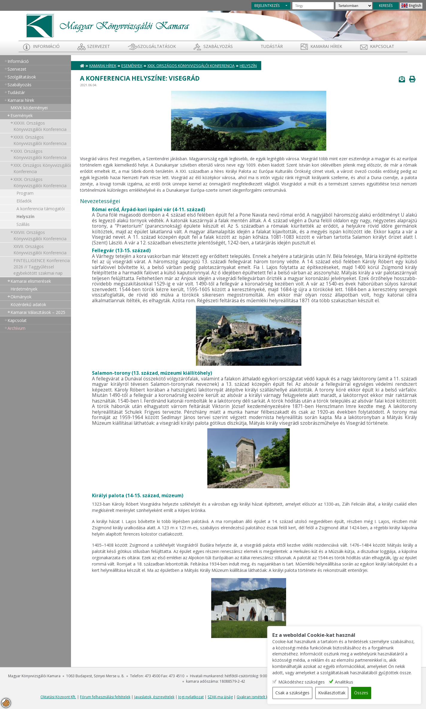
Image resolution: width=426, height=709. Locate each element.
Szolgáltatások (157, 46)
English (415, 5)
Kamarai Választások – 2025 (37, 312)
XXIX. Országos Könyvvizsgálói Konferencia (40, 182)
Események (21, 115)
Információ (46, 46)
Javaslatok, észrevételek (154, 696)
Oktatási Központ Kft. (58, 696)
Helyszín (25, 216)
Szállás (23, 224)
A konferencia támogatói (40, 208)
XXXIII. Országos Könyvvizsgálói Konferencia (40, 126)
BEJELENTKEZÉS (267, 5)
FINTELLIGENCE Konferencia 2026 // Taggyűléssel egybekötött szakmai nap (41, 267)
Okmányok (20, 297)
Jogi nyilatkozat (191, 696)
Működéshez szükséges (306, 682)
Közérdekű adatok (28, 304)
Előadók (24, 201)
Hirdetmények (23, 289)
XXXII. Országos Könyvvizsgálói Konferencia (40, 140)
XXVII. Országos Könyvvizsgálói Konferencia (40, 250)
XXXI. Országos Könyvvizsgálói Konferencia (40, 154)
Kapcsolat (382, 46)
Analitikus (348, 682)
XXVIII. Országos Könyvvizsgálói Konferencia (40, 235)
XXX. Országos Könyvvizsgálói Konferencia (42, 168)
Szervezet (98, 46)
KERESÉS (386, 5)
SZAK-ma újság (220, 696)
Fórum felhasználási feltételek (105, 696)
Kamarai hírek (326, 46)
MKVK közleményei (29, 108)
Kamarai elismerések (30, 281)
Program (25, 193)
